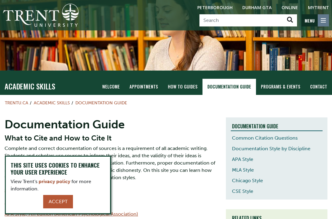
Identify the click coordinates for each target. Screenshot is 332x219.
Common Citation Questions (265, 138)
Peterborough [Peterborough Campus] (215, 7)
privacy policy (54, 181)
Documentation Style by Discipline (271, 148)
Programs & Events (280, 86)
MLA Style (243, 170)
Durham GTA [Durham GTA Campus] (257, 7)
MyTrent (318, 7)
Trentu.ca (16, 103)
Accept (58, 201)
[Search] (241, 20)
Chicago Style (247, 180)
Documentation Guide (229, 86)
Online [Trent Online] (290, 7)
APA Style (242, 159)
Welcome (111, 86)
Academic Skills (30, 86)
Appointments (144, 86)
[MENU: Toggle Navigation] (315, 20)
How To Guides (183, 86)
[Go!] (290, 20)
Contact (318, 86)
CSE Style (242, 191)
